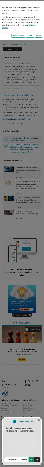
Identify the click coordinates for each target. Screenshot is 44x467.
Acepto (38, 36)
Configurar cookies (18, 36)
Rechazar (30, 36)
